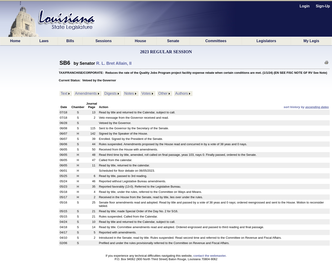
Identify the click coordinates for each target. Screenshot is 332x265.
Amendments (86, 93)
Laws (44, 41)
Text (64, 93)
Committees (216, 41)
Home (15, 41)
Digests (110, 93)
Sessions (103, 41)
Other (163, 93)
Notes (129, 93)
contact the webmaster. (209, 255)
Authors (181, 93)
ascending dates (317, 107)
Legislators (266, 41)
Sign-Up (323, 6)
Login (305, 6)
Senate (173, 41)
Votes (146, 93)
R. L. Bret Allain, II (113, 63)
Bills (70, 41)
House (140, 41)
